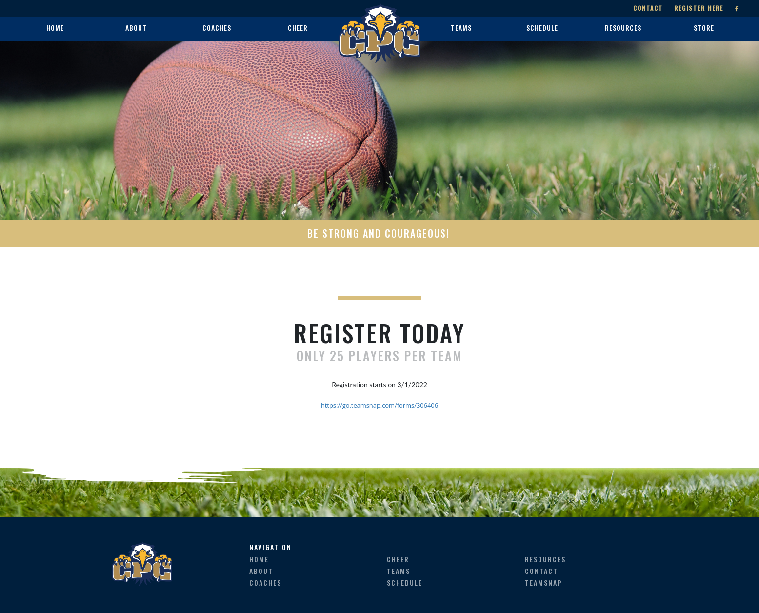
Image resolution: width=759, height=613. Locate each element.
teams (398, 571)
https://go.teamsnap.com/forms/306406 (379, 405)
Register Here (698, 8)
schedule (404, 582)
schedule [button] (542, 27)
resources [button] (623, 27)
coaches (265, 582)
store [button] (704, 27)
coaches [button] (216, 27)
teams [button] (461, 27)
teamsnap (543, 582)
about (261, 571)
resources (545, 559)
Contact (648, 8)
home (55, 27)
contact (541, 571)
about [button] (136, 27)
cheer (398, 559)
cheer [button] (298, 27)
